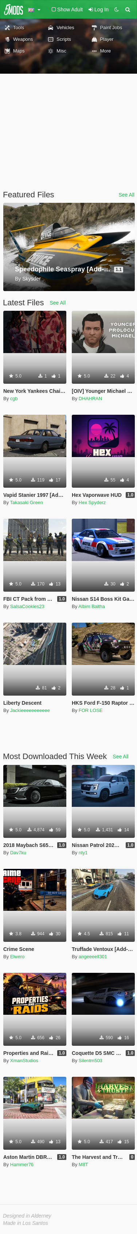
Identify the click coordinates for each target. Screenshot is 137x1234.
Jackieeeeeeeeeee (30, 710)
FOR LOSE (91, 710)
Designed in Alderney (27, 1216)
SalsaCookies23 (27, 606)
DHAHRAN (90, 398)
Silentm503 (90, 1060)
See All (126, 195)
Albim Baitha (91, 606)
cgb (14, 398)
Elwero (17, 956)
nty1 (83, 852)
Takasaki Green (26, 502)
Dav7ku (18, 852)
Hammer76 (22, 1164)
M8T (83, 1164)
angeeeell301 (93, 956)
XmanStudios (24, 1060)
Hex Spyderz (92, 502)
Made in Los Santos (25, 1223)
